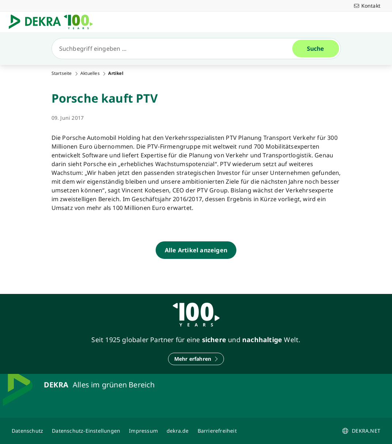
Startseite (62, 73)
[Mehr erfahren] (196, 359)
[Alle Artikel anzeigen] (196, 250)
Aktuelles (90, 73)
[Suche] (175, 48)
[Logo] (54, 22)
